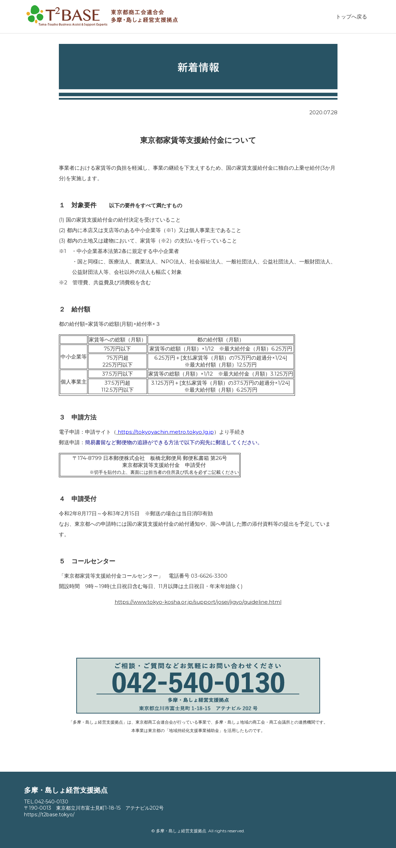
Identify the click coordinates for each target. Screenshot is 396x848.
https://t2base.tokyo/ (49, 814)
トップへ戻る (351, 16)
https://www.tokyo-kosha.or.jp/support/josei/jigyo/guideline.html (198, 602)
